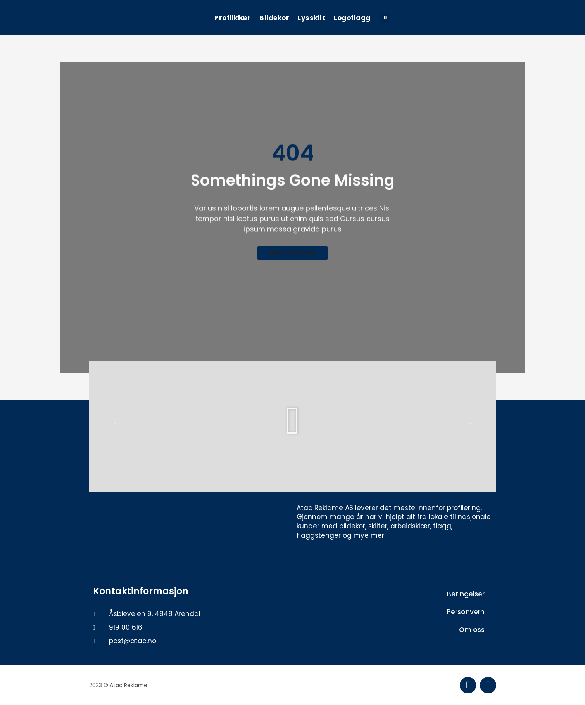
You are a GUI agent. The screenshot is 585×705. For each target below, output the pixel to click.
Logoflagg (352, 18)
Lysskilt (311, 18)
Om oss (472, 629)
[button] (385, 18)
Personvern (466, 611)
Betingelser (466, 594)
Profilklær (232, 18)
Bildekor (274, 18)
